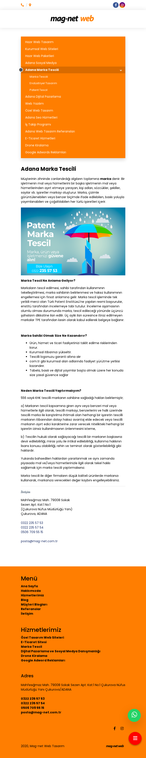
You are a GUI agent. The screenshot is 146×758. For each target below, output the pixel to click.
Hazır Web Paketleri (39, 56)
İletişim (27, 613)
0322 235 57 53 (32, 523)
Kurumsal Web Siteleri (41, 49)
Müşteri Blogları (34, 604)
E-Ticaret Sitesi (34, 642)
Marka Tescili (39, 77)
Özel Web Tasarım (39, 110)
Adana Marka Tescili (42, 70)
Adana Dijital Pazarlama (43, 96)
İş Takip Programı (38, 124)
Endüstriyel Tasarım (43, 83)
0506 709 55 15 (32, 532)
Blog (24, 600)
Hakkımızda (31, 591)
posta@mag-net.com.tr (39, 541)
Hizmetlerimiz (32, 595)
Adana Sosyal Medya (41, 63)
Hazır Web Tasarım (39, 42)
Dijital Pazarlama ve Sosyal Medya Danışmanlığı (61, 651)
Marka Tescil (31, 646)
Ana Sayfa (29, 586)
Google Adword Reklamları (43, 660)
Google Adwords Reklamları (45, 152)
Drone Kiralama (37, 145)
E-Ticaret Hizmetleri (40, 138)
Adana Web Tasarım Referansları (50, 131)
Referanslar (31, 609)
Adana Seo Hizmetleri (41, 117)
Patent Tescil (38, 90)
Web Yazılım (34, 103)
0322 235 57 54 (32, 527)
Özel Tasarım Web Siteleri (42, 637)
